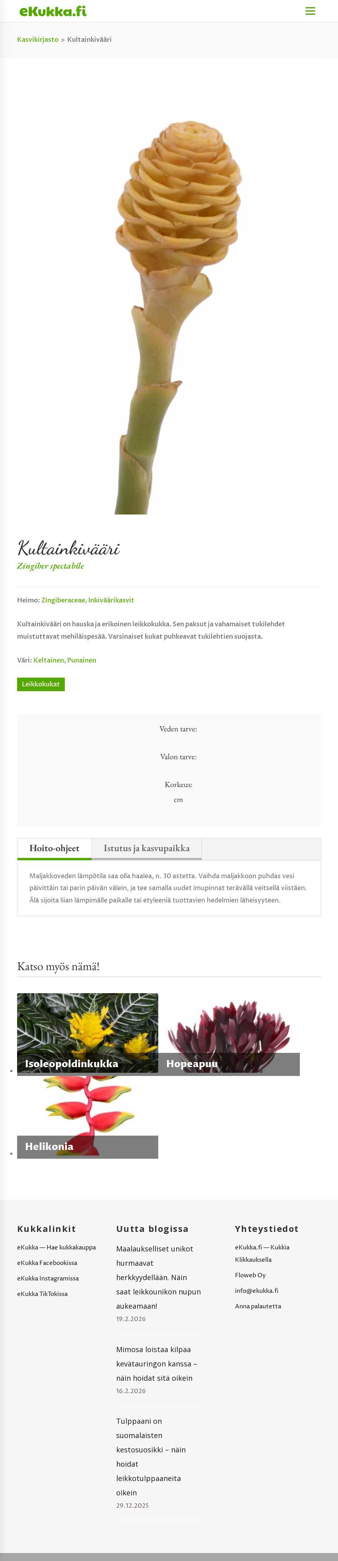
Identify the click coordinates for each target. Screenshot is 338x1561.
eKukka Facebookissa (47, 1263)
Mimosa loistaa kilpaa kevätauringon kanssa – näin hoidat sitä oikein (156, 1364)
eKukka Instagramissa (48, 1279)
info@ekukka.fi (256, 1291)
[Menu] (310, 11)
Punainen (81, 660)
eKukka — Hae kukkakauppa (56, 1247)
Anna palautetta (258, 1306)
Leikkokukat (41, 684)
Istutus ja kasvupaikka (147, 848)
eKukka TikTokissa (42, 1294)
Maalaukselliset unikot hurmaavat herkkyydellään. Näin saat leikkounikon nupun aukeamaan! (158, 1277)
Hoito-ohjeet (54, 848)
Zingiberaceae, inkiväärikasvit (87, 600)
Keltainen (48, 660)
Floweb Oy (250, 1275)
